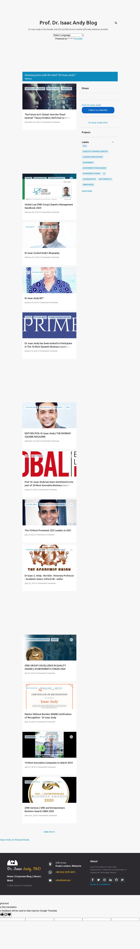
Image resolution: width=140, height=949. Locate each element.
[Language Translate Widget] (68, 35)
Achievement (88, 162)
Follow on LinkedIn (98, 110)
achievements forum (91, 173)
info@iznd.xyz (63, 880)
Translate (75, 39)
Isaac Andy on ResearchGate (14, 840)
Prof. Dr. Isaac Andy (91, 105)
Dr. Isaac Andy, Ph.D (98, 122)
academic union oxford (92, 157)
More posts (49, 832)
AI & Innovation (89, 179)
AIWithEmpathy (105, 179)
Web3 (10, 880)
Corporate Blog (23, 876)
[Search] (116, 23)
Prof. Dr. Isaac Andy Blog (68, 22)
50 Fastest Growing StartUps (95, 151)
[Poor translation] (7, 915)
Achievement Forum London (94, 168)
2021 (84, 146)
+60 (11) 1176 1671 (65, 872)
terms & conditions (100, 884)
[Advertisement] (48, 152)
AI (104, 173)
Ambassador (88, 184)
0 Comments (45, 122)
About (36, 876)
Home (10, 876)
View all (28, 79)
